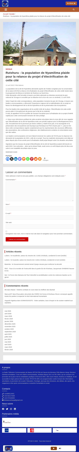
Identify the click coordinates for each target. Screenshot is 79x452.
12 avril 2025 (10, 85)
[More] (40, 159)
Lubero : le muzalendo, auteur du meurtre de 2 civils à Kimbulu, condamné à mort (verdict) (35, 255)
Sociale (9, 69)
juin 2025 (8, 339)
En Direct (71, 3)
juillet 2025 (8, 337)
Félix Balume (19, 85)
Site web (9, 222)
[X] (11, 159)
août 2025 (8, 334)
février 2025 (9, 349)
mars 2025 (8, 347)
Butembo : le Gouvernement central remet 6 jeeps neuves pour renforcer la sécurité (33, 264)
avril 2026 (8, 313)
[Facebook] (7, 159)
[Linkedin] (15, 159)
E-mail (8, 213)
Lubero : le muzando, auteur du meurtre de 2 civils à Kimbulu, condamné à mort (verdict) (35, 260)
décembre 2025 (10, 324)
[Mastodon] (19, 159)
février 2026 (9, 319)
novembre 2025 (10, 326)
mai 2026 (8, 311)
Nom (8, 204)
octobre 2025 (9, 329)
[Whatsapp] (28, 159)
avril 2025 (8, 344)
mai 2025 (8, 342)
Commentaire (11, 180)
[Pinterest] (32, 159)
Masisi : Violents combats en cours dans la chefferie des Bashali (33, 290)
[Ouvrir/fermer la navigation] (6, 9)
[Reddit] (36, 159)
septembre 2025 (10, 331)
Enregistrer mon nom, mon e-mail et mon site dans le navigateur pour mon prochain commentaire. (39, 234)
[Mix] (24, 159)
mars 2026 (8, 316)
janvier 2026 (9, 321)
